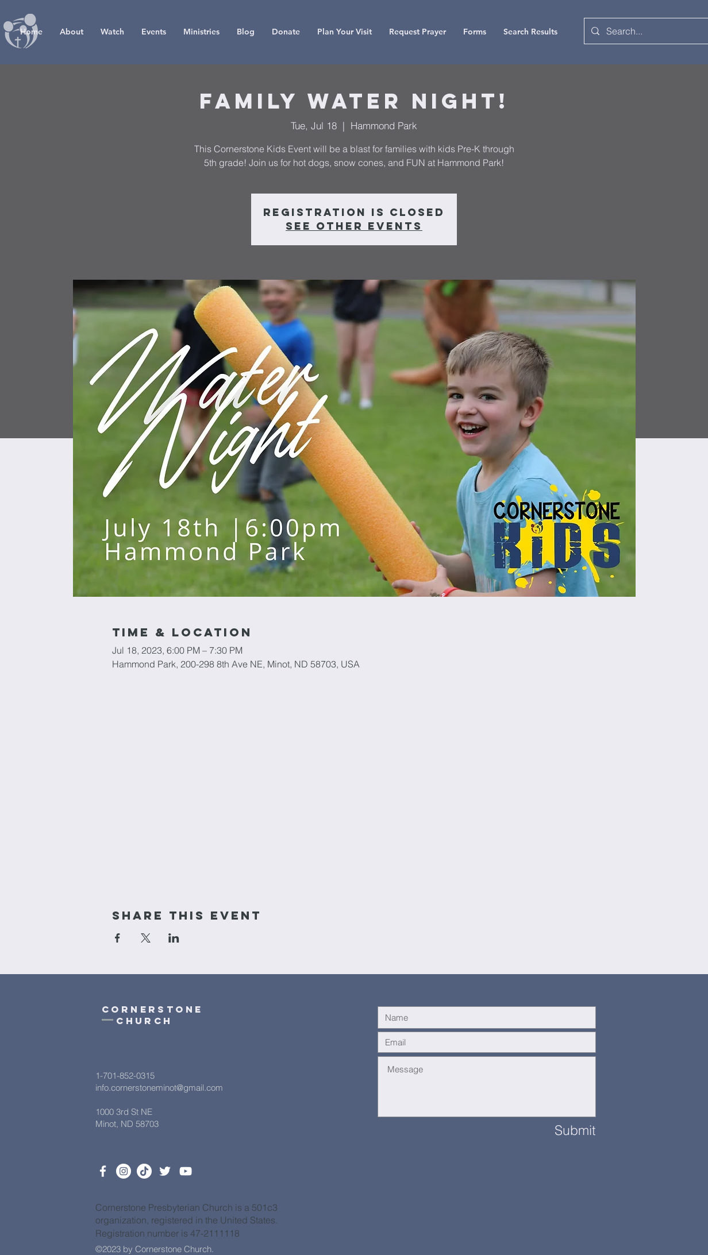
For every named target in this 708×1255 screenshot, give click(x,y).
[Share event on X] (145, 938)
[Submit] (554, 1131)
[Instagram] (123, 1171)
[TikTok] (144, 1171)
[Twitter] (164, 1171)
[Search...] (647, 31)
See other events (354, 226)
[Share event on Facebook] (117, 938)
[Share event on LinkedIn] (173, 938)
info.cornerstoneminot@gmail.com (159, 1087)
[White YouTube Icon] (185, 1171)
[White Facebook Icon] (102, 1171)
